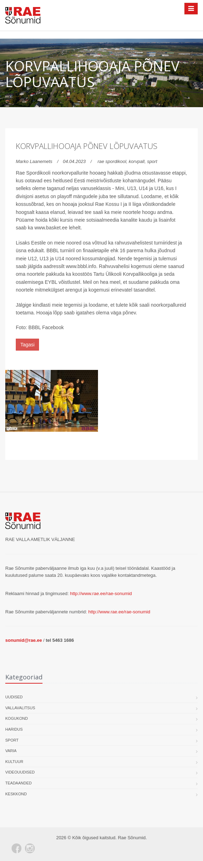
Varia (11, 751)
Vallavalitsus (20, 708)
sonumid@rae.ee (23, 640)
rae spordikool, (113, 161)
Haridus (14, 729)
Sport (12, 740)
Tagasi (27, 344)
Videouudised (20, 772)
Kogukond (16, 718)
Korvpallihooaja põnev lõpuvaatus (86, 146)
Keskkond (16, 794)
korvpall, (138, 161)
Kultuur (14, 761)
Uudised (14, 697)
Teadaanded (18, 783)
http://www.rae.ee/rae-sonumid (101, 593)
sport (152, 161)
